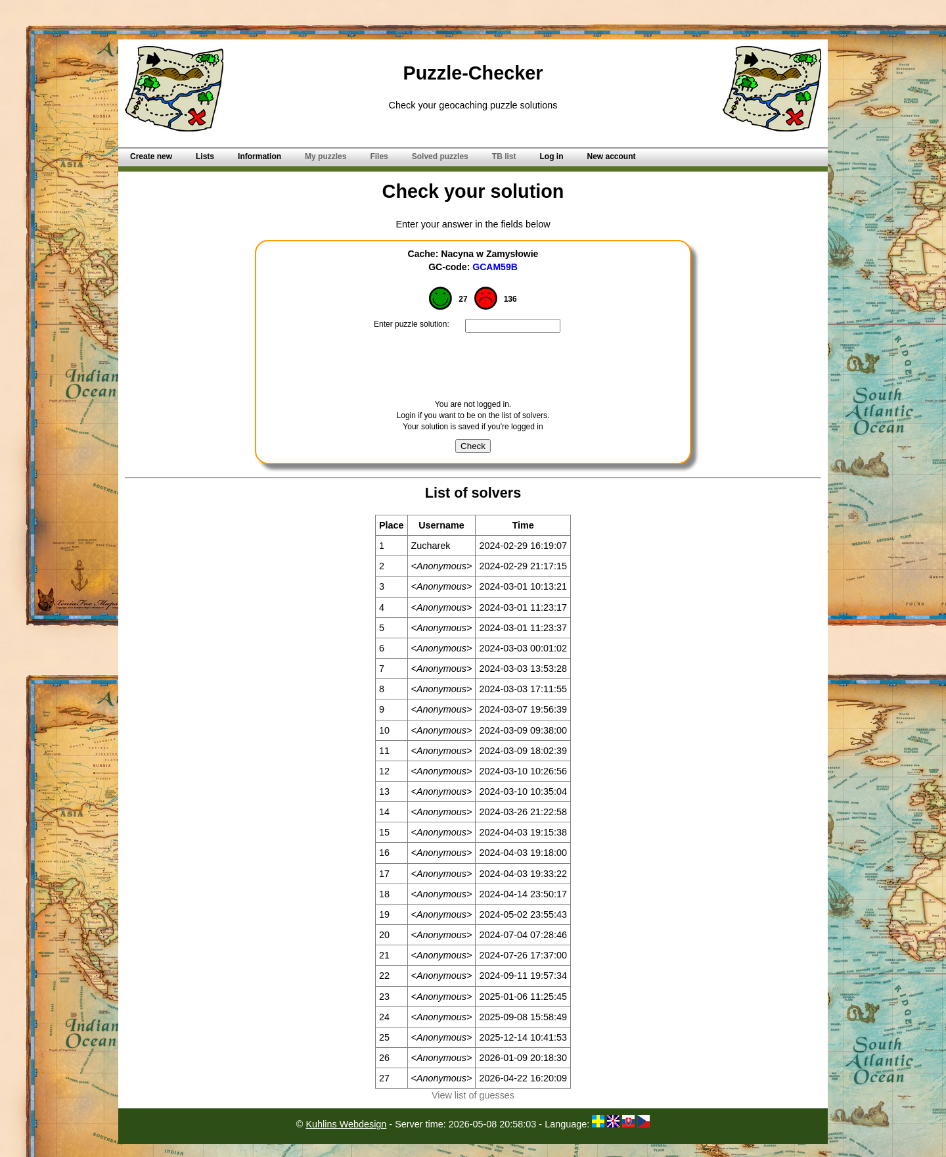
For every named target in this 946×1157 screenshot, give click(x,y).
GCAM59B (495, 267)
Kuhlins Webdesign (345, 1124)
